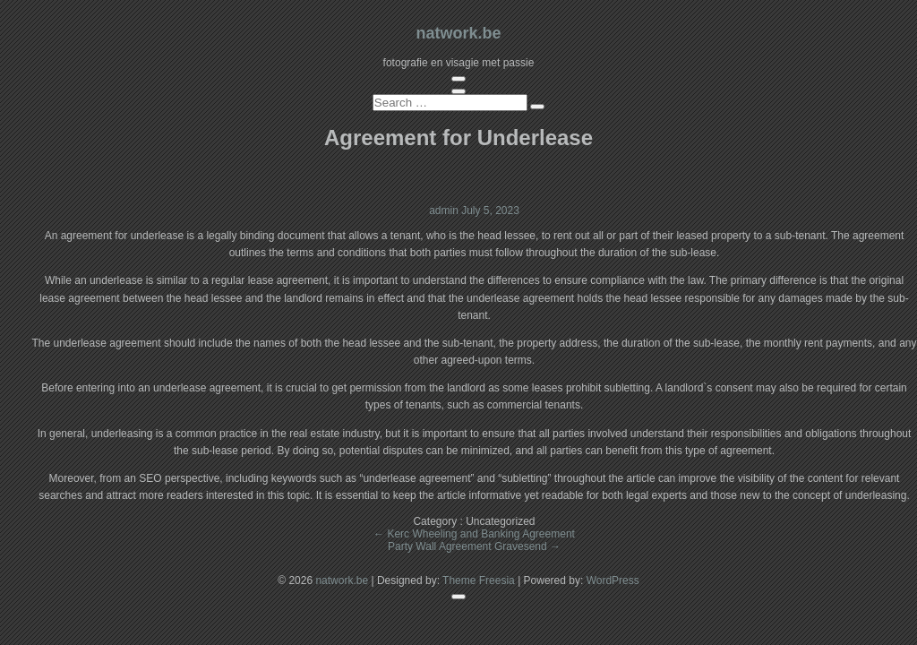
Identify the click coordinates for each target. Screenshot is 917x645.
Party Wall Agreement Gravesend (474, 546)
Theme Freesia (478, 580)
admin (445, 210)
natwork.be (458, 33)
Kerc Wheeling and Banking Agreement (474, 534)
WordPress (613, 580)
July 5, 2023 (490, 210)
